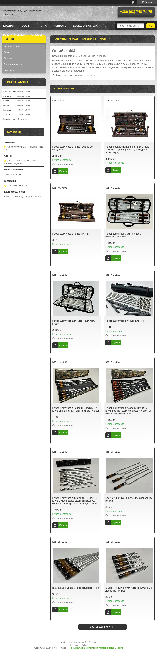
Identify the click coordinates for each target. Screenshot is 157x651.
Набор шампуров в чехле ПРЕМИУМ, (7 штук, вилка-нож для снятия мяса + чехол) (75, 409)
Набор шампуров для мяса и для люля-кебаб (74, 322)
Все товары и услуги (101, 626)
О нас (44, 26)
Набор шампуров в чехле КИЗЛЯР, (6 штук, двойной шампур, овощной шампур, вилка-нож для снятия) (128, 410)
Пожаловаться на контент (81, 648)
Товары (25, 26)
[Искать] (150, 25)
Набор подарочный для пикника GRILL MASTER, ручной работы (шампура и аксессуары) (127, 149)
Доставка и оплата (85, 26)
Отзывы (36, 35)
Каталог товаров (12, 46)
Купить (63, 171)
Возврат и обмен (14, 35)
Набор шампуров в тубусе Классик (124, 320)
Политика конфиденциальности (108, 648)
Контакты (60, 26)
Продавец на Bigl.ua (78, 645)
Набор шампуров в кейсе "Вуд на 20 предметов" (72, 148)
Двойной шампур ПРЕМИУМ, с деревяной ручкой (128, 499)
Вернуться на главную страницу (75, 75)
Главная (8, 26)
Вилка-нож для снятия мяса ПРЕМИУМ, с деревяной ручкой (128, 589)
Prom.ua (92, 642)
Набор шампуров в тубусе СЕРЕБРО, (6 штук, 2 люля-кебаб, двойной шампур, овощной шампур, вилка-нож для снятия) (75, 500)
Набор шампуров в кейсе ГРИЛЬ (70, 233)
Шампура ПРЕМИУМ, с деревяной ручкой (75, 587)
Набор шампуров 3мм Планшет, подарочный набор (123, 235)
